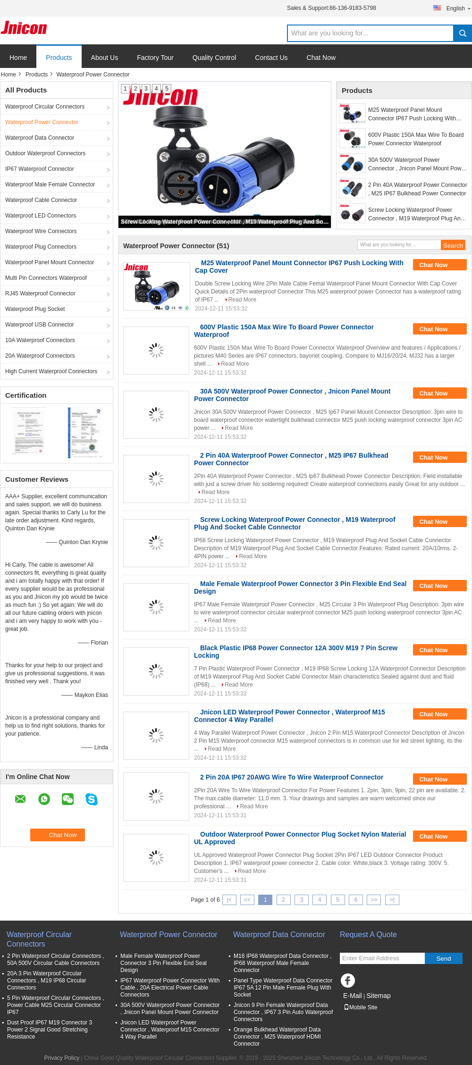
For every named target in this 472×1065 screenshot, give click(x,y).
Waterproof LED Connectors (40, 215)
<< (247, 900)
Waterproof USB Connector (39, 324)
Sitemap (378, 995)
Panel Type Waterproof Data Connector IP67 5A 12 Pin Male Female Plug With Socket (283, 987)
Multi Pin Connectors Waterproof (46, 278)
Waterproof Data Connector (39, 137)
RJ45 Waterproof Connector (40, 293)
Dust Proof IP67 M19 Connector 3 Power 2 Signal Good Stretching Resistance (49, 1029)
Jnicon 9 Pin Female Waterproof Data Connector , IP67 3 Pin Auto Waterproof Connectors (283, 1012)
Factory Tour (155, 57)
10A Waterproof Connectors (40, 340)
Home (18, 57)
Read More (242, 299)
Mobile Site (360, 1007)
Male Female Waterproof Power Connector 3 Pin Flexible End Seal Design (163, 963)
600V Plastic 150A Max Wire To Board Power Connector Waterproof (416, 139)
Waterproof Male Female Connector (50, 184)
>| (392, 900)
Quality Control (214, 57)
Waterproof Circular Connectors (44, 106)
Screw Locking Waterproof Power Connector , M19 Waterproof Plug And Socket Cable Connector (225, 221)
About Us (104, 57)
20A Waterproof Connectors (40, 355)
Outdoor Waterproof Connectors (45, 153)
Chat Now (321, 57)
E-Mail (352, 995)
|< (229, 900)
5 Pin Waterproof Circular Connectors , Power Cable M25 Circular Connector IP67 (55, 1005)
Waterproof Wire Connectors (41, 231)
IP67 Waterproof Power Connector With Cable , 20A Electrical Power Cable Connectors (169, 987)
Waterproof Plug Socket (35, 309)
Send (443, 958)
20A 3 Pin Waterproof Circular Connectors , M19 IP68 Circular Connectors (46, 980)
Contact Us (271, 57)
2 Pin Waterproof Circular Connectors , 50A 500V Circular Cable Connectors (55, 959)
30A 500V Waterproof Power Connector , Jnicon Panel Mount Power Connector (417, 165)
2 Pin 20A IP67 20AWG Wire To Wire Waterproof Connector (291, 777)
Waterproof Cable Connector (41, 200)
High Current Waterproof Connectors (51, 371)
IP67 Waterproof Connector (39, 169)
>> (374, 900)
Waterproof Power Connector (41, 122)
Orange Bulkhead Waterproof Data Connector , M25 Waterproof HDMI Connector (277, 1036)
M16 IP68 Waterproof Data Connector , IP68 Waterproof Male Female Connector (283, 963)
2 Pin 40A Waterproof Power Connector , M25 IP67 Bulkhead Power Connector (417, 189)
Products (59, 57)
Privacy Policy (61, 1058)
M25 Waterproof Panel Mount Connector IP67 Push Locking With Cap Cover (412, 115)
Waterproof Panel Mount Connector (49, 262)
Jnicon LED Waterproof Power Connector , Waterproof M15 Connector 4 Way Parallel (169, 1029)
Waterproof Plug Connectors (40, 246)
